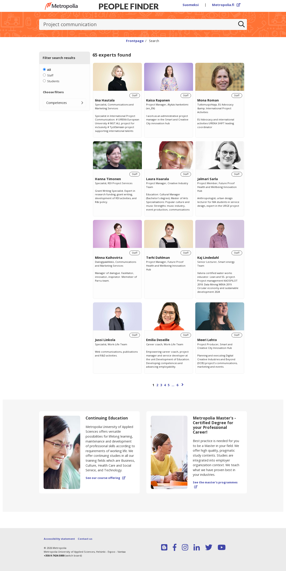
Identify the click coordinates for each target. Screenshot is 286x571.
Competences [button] (56, 103)
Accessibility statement (59, 538)
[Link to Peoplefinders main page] (61, 6)
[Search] (241, 24)
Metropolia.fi (226, 4)
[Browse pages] (168, 387)
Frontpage (135, 40)
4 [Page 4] (165, 385)
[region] (168, 230)
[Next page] (182, 384)
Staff (50, 75)
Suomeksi (191, 4)
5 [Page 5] (169, 385)
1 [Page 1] (153, 385)
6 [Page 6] (177, 385)
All (49, 70)
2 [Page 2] (157, 385)
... (173, 385)
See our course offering (105, 478)
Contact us (85, 538)
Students (53, 81)
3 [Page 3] (161, 385)
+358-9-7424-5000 (54, 555)
